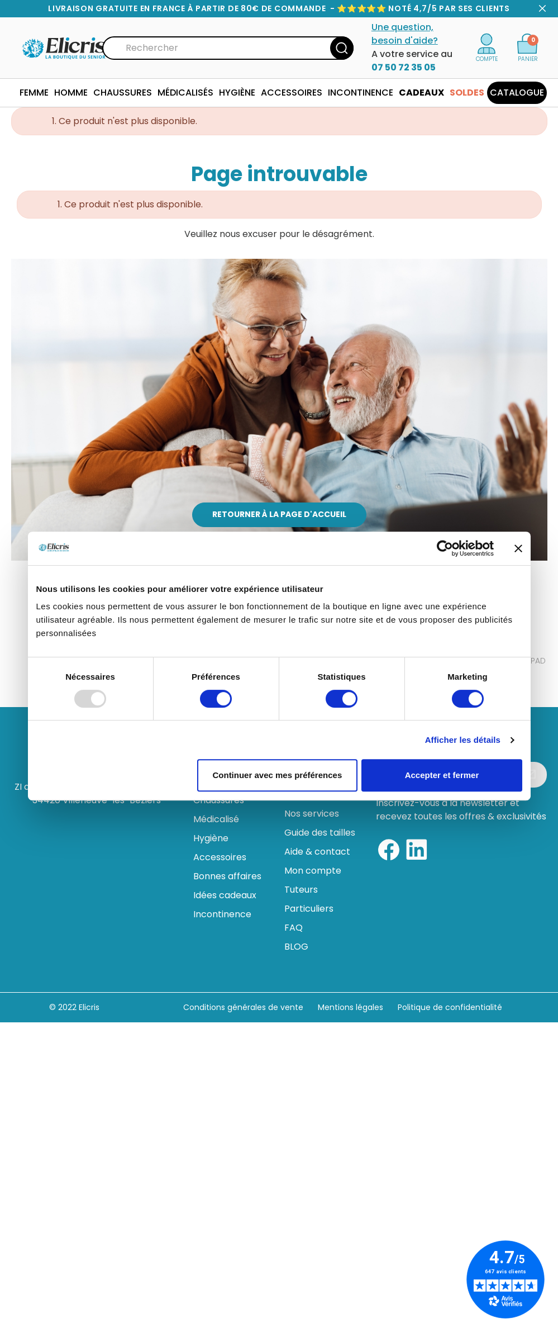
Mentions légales (351, 1007)
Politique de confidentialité (450, 1007)
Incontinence (222, 914)
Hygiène (210, 838)
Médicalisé (216, 819)
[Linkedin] (417, 849)
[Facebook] (389, 849)
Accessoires (219, 857)
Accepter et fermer (442, 775)
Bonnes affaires (227, 876)
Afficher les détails (462, 740)
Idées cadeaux (224, 895)
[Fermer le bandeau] (518, 548)
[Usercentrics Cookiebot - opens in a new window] (445, 548)
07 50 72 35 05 (403, 67)
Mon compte (312, 870)
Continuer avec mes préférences (277, 775)
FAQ (293, 927)
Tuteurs (301, 889)
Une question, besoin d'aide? (404, 34)
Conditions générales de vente (243, 1007)
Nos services (311, 813)
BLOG (296, 946)
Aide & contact (317, 851)
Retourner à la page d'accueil (279, 514)
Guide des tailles (319, 832)
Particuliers (308, 908)
